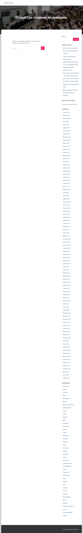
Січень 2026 (66, 124)
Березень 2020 (66, 337)
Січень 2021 (66, 307)
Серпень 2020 (66, 322)
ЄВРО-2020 (66, 426)
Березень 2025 (66, 155)
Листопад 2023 (66, 202)
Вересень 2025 (67, 137)
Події (64, 484)
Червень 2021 (66, 291)
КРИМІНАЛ (66, 435)
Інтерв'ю (65, 429)
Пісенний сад (66, 475)
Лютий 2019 (66, 371)
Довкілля (65, 417)
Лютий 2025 (66, 158)
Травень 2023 (66, 220)
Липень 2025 (66, 143)
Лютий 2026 (66, 121)
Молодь (65, 451)
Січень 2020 (66, 344)
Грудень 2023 (66, 198)
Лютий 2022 (66, 266)
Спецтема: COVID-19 (68, 506)
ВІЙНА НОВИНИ (67, 407)
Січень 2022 (66, 270)
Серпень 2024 (66, 174)
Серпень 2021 (66, 285)
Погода (64, 481)
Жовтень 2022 (66, 242)
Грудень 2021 (66, 273)
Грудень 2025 (66, 127)
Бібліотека (65, 392)
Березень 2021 (66, 300)
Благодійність (66, 398)
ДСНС (64, 420)
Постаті (65, 490)
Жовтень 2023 (66, 205)
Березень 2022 (66, 263)
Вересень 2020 (67, 319)
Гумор (64, 414)
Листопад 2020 (66, 313)
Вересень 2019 (67, 356)
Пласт (64, 478)
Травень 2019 (66, 362)
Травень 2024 (66, 183)
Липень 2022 (66, 251)
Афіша (64, 389)
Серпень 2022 (66, 248)
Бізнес (64, 395)
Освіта (64, 469)
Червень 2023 (66, 217)
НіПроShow (66, 454)
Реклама (65, 494)
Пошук (64, 36)
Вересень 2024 (67, 171)
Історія (64, 432)
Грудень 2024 (66, 164)
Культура (65, 438)
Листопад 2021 (66, 276)
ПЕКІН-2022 (66, 472)
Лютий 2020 (66, 341)
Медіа (64, 445)
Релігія (64, 500)
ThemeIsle (76, 529)
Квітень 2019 (66, 365)
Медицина (65, 441)
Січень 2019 (66, 375)
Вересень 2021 (67, 282)
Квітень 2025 (66, 152)
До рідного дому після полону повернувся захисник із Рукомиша (70, 92)
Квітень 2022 (66, 260)
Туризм (64, 515)
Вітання (65, 411)
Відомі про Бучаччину (68, 404)
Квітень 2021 (66, 297)
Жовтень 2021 (66, 279)
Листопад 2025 (66, 131)
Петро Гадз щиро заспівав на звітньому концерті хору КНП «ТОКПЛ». (70, 50)
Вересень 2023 (67, 208)
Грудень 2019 (66, 347)
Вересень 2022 (67, 245)
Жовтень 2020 (66, 316)
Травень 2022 (66, 257)
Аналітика (65, 386)
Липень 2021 (66, 288)
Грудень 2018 (66, 378)
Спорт (64, 509)
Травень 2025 (66, 149)
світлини (65, 503)
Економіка (65, 423)
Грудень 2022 (66, 236)
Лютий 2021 (66, 303)
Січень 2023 (66, 232)
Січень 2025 (66, 161)
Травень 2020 (66, 331)
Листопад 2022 (66, 239)
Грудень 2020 (66, 310)
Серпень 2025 (66, 140)
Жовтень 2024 (66, 168)
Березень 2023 (66, 226)
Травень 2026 (66, 112)
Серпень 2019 (66, 359)
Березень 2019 (66, 368)
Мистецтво (65, 448)
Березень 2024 (66, 189)
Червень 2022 (66, 254)
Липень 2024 (66, 177)
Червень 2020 (66, 328)
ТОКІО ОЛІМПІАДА (68, 512)
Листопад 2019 (66, 350)
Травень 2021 (66, 294)
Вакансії (65, 401)
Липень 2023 (66, 214)
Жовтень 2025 (66, 134)
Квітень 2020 (66, 334)
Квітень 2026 (66, 115)
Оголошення (66, 460)
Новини (65, 457)
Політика (65, 487)
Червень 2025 (66, 146)
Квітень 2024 (66, 186)
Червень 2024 (66, 180)
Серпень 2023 (66, 211)
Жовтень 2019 (66, 353)
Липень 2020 (66, 325)
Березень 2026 (66, 118)
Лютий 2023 (66, 229)
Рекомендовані (67, 497)
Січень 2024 (66, 195)
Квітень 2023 (66, 223)
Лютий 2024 (66, 192)
